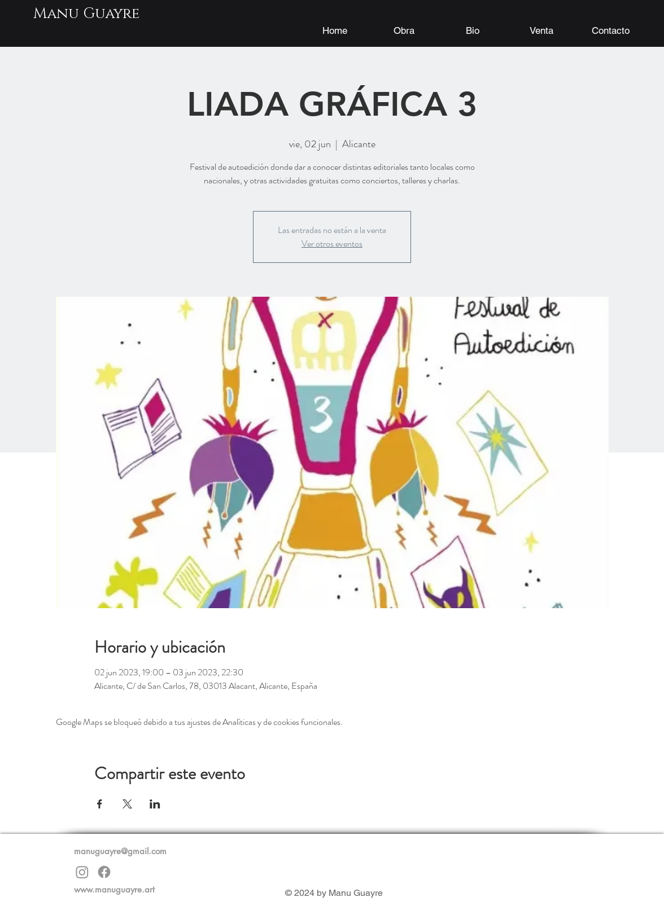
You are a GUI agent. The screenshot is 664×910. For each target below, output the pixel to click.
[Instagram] (82, 872)
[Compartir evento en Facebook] (99, 803)
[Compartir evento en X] (127, 803)
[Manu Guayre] (86, 14)
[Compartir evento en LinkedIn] (155, 803)
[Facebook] (104, 872)
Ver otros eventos (332, 243)
